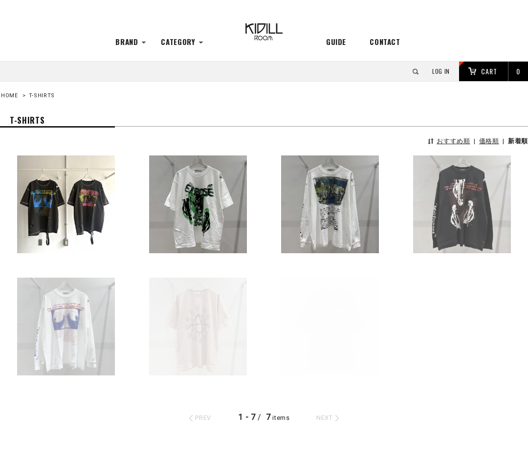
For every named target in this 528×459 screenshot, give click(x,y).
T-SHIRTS (42, 95)
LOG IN (441, 71)
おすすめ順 (453, 141)
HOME (9, 95)
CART (489, 71)
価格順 (489, 141)
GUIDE (336, 41)
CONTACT (385, 41)
